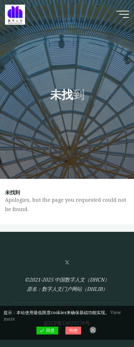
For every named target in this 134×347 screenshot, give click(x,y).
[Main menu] (122, 14)
